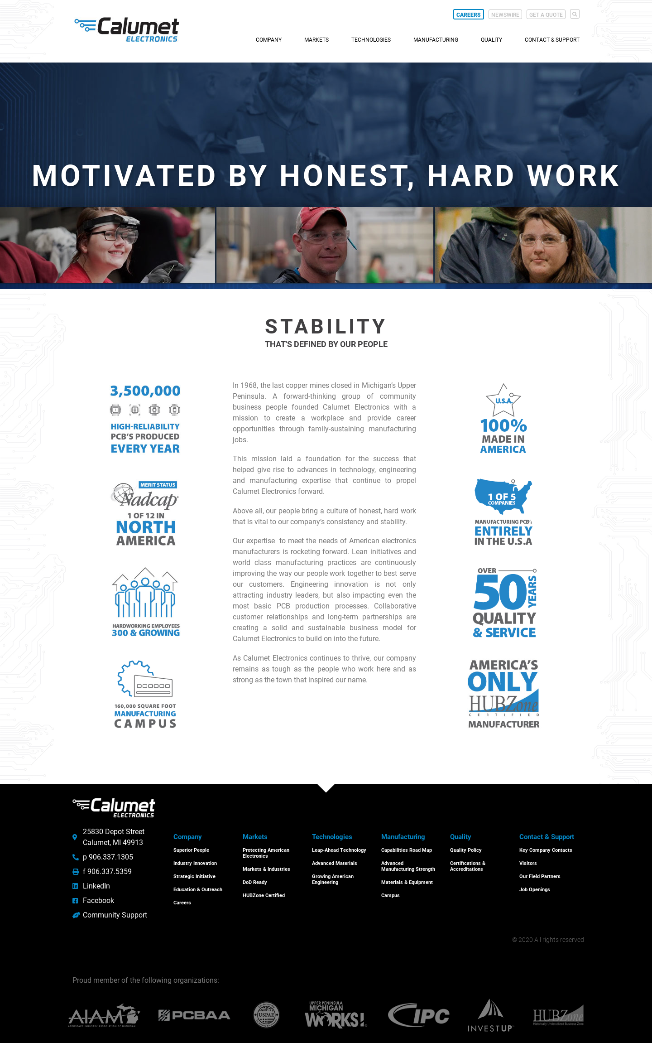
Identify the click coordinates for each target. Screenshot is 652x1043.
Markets (316, 40)
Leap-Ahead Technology (339, 850)
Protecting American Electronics (266, 853)
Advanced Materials (334, 863)
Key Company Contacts (545, 850)
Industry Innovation (195, 863)
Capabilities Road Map (406, 850)
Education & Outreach (197, 888)
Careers (182, 901)
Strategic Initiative (194, 876)
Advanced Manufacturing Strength (408, 866)
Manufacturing (435, 40)
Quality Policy (466, 850)
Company (269, 40)
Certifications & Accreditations (467, 866)
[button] (575, 14)
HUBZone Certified (264, 895)
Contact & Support (552, 40)
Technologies (371, 40)
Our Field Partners (540, 876)
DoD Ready (255, 881)
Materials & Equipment (407, 881)
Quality (491, 40)
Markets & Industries (266, 869)
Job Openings (534, 888)
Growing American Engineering (333, 878)
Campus (390, 895)
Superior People (191, 850)
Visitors (528, 863)
